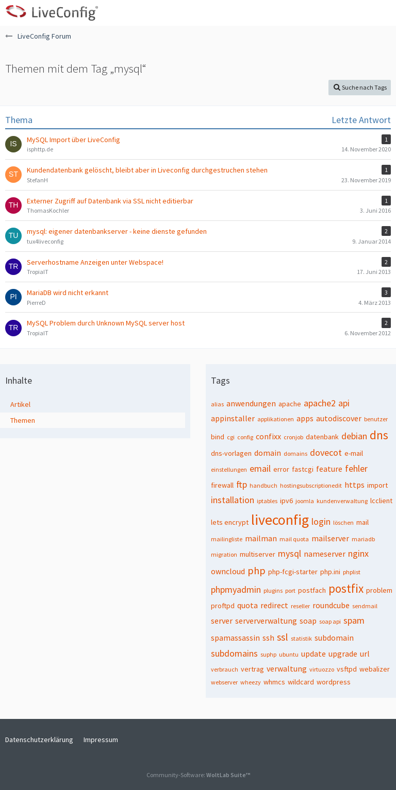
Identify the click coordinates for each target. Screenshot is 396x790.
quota (247, 605)
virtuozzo (321, 669)
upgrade (342, 653)
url (365, 653)
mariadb (363, 539)
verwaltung (287, 668)
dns (379, 434)
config (245, 437)
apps (305, 418)
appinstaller (233, 418)
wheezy (250, 682)
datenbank (322, 436)
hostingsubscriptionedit (311, 485)
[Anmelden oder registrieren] (356, 13)
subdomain (334, 637)
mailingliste (226, 539)
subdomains (234, 653)
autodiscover (338, 418)
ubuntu (289, 654)
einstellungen (229, 469)
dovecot (326, 452)
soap (308, 620)
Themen (22, 420)
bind (217, 436)
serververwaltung (266, 620)
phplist (351, 572)
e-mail (353, 453)
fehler (356, 468)
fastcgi (303, 469)
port (290, 590)
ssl (282, 636)
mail (362, 522)
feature (329, 468)
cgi (231, 437)
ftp (241, 484)
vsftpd (347, 669)
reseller (300, 606)
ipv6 (286, 500)
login (321, 521)
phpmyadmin (236, 589)
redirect (274, 605)
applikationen (275, 419)
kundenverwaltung (342, 501)
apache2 (320, 403)
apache (289, 403)
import (377, 485)
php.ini (330, 571)
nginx (358, 553)
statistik (301, 638)
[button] (382, 13)
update (313, 653)
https (354, 484)
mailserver (330, 538)
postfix (346, 588)
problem (379, 590)
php (257, 570)
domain (267, 453)
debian (354, 436)
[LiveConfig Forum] (51, 13)
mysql (289, 553)
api (344, 403)
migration (224, 554)
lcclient (381, 500)
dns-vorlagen (231, 453)
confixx (268, 436)
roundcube (331, 605)
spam (354, 620)
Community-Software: (198, 775)
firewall (222, 485)
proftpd (223, 605)
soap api (330, 621)
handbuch (263, 485)
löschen (343, 522)
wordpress (334, 681)
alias (217, 404)
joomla (304, 501)
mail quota (294, 539)
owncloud (228, 571)
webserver (224, 682)
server (222, 620)
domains (295, 453)
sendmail (364, 606)
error (281, 469)
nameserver (324, 553)
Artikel (20, 404)
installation (232, 500)
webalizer (374, 669)
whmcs (274, 681)
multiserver (257, 554)
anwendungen (251, 403)
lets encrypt (230, 522)
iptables (267, 501)
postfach (312, 590)
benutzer (376, 419)
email (260, 468)
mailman (261, 538)
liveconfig (280, 519)
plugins (273, 590)
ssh (268, 637)
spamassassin (235, 637)
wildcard (301, 681)
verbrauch (224, 669)
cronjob (293, 437)
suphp (268, 654)
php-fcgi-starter (293, 571)
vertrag (252, 669)
